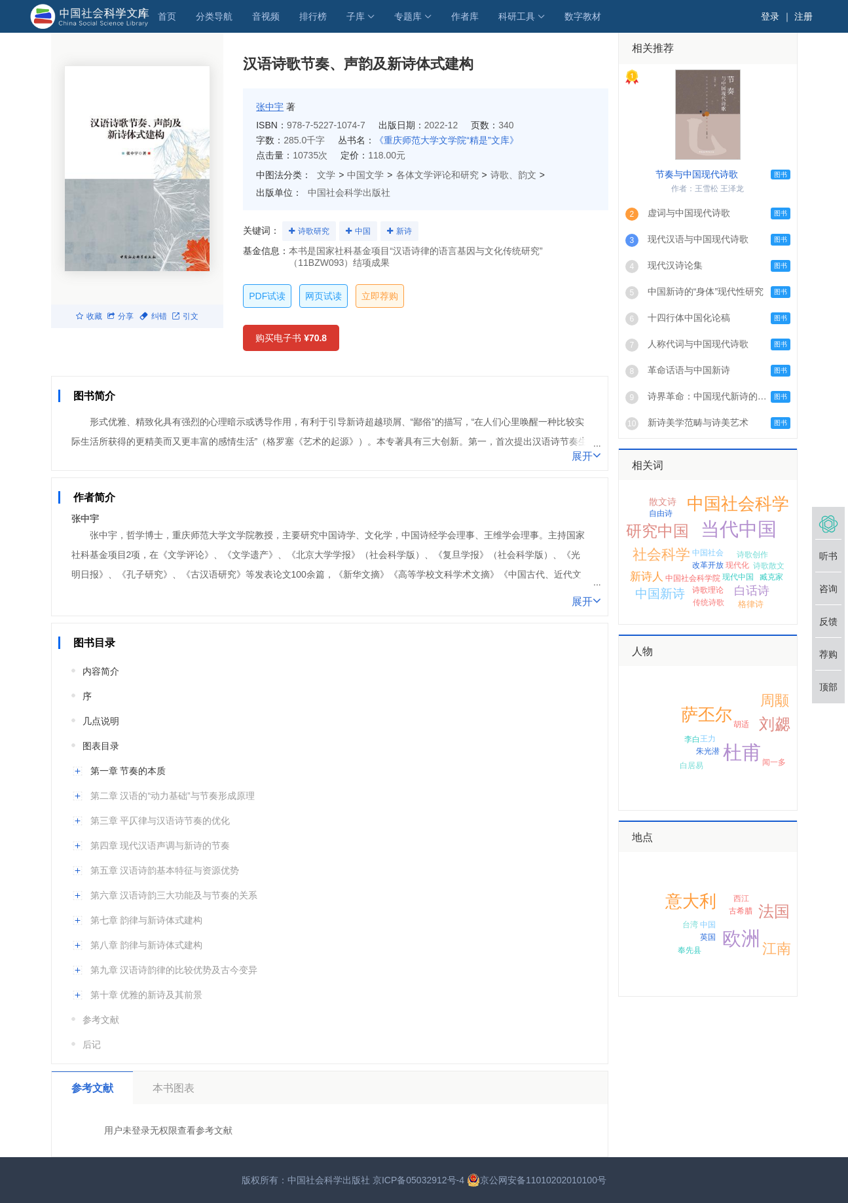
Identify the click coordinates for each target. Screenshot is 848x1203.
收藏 (89, 316)
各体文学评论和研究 (437, 175)
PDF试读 (267, 296)
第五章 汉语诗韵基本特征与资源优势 (165, 870)
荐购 (828, 654)
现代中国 (738, 577)
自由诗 (661, 513)
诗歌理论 (708, 590)
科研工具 (516, 16)
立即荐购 (379, 296)
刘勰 (774, 724)
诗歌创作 (752, 554)
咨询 (828, 588)
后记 (92, 1044)
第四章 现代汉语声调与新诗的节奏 (160, 845)
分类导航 (214, 16)
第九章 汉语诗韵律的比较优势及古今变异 (174, 970)
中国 (363, 231)
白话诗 (751, 590)
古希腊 (740, 911)
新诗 (404, 231)
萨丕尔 (706, 714)
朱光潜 (708, 751)
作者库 (465, 16)
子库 (355, 16)
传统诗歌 (708, 602)
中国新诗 (660, 594)
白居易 (691, 765)
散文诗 (662, 501)
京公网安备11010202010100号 (536, 1180)
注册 (803, 16)
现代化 (737, 565)
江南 (776, 948)
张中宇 (270, 107)
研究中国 (657, 531)
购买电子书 (291, 338)
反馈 (828, 621)
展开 (586, 455)
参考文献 (101, 1019)
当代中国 (739, 529)
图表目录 (101, 746)
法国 (774, 911)
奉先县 (689, 950)
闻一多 (774, 762)
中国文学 (365, 175)
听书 (828, 556)
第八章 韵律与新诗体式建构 (146, 945)
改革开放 (708, 565)
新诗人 (646, 576)
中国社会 (708, 552)
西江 (741, 898)
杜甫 (742, 752)
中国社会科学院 (692, 578)
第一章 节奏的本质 (128, 771)
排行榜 (313, 16)
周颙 (774, 700)
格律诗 (751, 604)
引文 (185, 316)
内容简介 (101, 671)
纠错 (153, 316)
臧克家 (771, 577)
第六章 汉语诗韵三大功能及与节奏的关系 (174, 895)
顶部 (828, 687)
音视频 (266, 16)
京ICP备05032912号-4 (418, 1180)
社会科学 (661, 554)
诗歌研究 (313, 231)
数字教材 (582, 16)
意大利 (690, 901)
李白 (692, 739)
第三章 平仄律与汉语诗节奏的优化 (160, 820)
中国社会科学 (738, 503)
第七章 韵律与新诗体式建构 (146, 920)
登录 (770, 16)
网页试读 (323, 296)
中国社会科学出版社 (349, 192)
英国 (708, 937)
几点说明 (101, 721)
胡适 (741, 724)
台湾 (690, 924)
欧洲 (741, 938)
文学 (326, 175)
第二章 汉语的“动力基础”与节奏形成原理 (172, 795)
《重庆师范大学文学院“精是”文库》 (446, 140)
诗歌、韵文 (513, 175)
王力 (708, 738)
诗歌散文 (768, 565)
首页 (167, 16)
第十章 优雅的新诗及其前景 (146, 995)
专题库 (408, 16)
